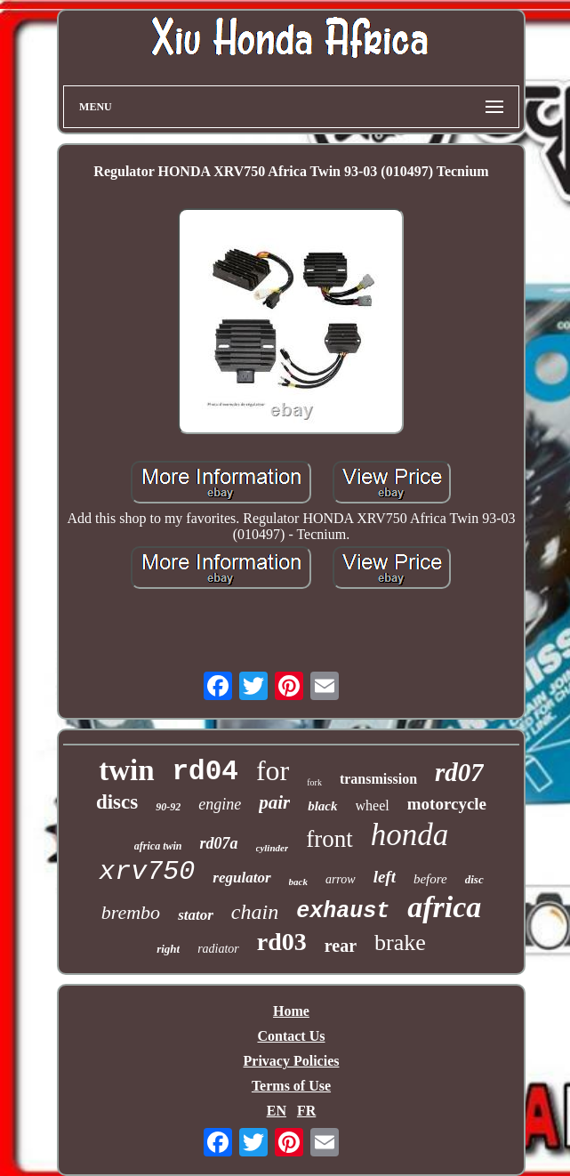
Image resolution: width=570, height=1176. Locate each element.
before (430, 879)
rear (341, 945)
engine (219, 804)
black (322, 806)
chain (254, 911)
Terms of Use (291, 1085)
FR (306, 1110)
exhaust (342, 911)
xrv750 (147, 872)
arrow (340, 879)
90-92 (168, 807)
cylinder (272, 847)
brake (400, 942)
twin (126, 770)
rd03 (282, 941)
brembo (130, 912)
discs (117, 802)
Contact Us (291, 1035)
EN (276, 1110)
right (168, 948)
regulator (241, 877)
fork (314, 782)
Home (291, 1011)
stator (195, 914)
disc (474, 879)
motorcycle (446, 803)
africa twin (158, 846)
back (298, 881)
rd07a (218, 843)
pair (274, 802)
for (272, 770)
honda (410, 835)
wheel (372, 805)
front (329, 839)
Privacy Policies (292, 1060)
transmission (378, 778)
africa (444, 906)
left (384, 876)
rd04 (205, 771)
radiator (218, 948)
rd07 (459, 772)
